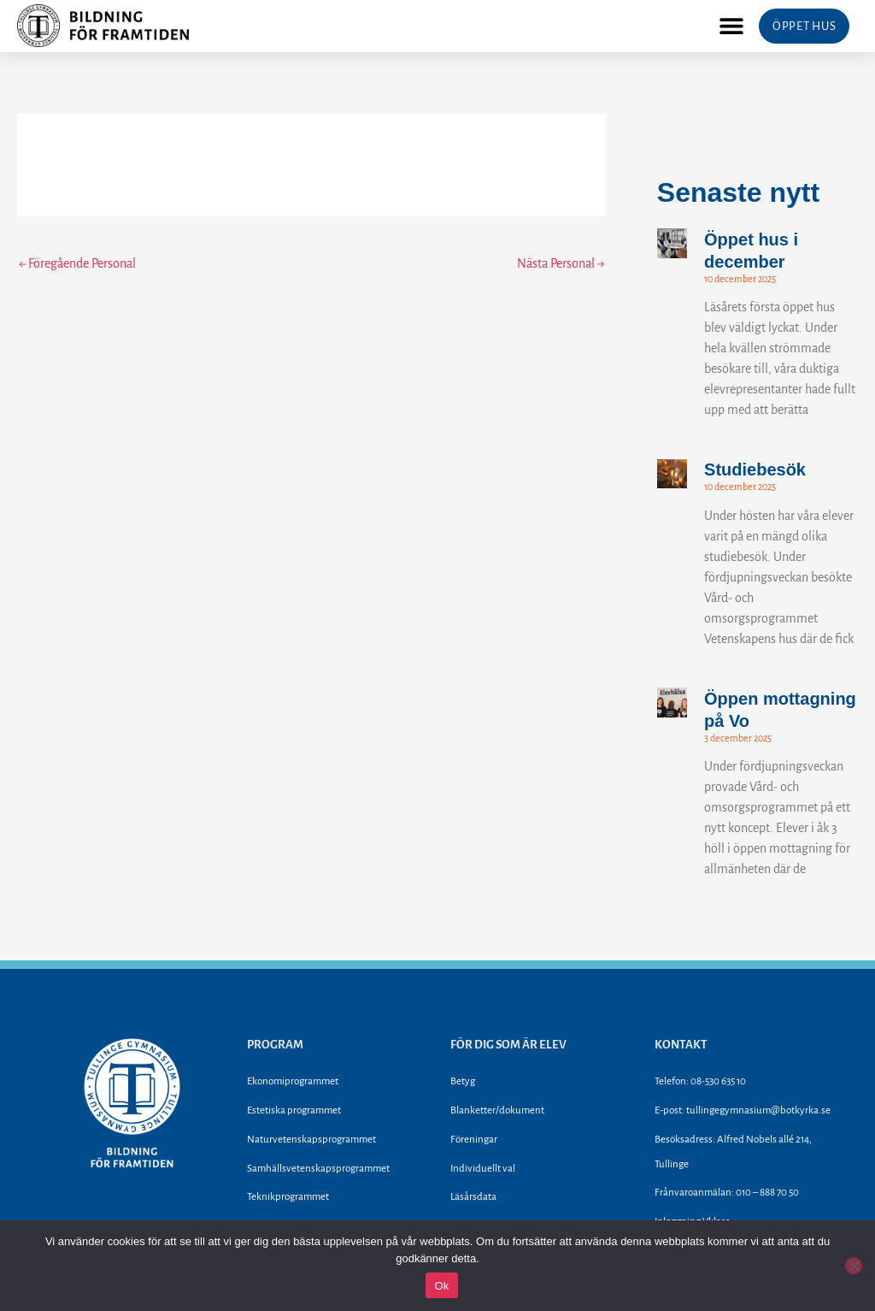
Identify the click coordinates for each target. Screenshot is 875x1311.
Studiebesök (755, 469)
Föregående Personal (77, 263)
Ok (441, 1285)
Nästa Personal (560, 263)
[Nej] (853, 1265)
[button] (731, 26)
